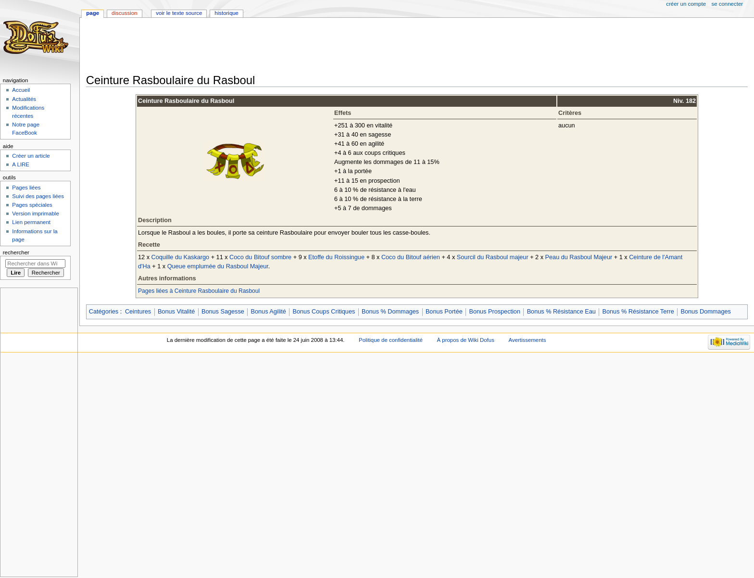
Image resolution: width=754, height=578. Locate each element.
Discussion (124, 13)
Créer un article (31, 156)
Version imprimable (35, 213)
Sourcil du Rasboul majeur (492, 257)
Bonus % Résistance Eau (561, 311)
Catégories (103, 311)
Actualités (24, 99)
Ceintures (138, 311)
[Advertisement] (261, 46)
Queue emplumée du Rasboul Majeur (217, 266)
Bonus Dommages (705, 311)
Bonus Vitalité (176, 311)
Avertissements (527, 340)
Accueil (21, 90)
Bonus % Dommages (390, 311)
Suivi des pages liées (38, 196)
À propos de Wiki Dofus (465, 340)
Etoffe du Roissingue (336, 257)
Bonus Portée (444, 311)
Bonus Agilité (268, 311)
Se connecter (727, 4)
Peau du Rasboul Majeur (579, 257)
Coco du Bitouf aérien (410, 257)
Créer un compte (686, 4)
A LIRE (20, 164)
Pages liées (26, 187)
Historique (226, 13)
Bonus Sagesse (222, 311)
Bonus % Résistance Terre (638, 311)
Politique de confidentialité (391, 340)
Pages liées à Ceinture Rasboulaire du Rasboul (199, 291)
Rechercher (16, 252)
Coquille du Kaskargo (180, 257)
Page (92, 13)
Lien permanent (31, 222)
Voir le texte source (179, 13)
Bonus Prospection (494, 311)
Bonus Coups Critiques (324, 311)
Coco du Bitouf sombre (260, 257)
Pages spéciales (32, 205)
